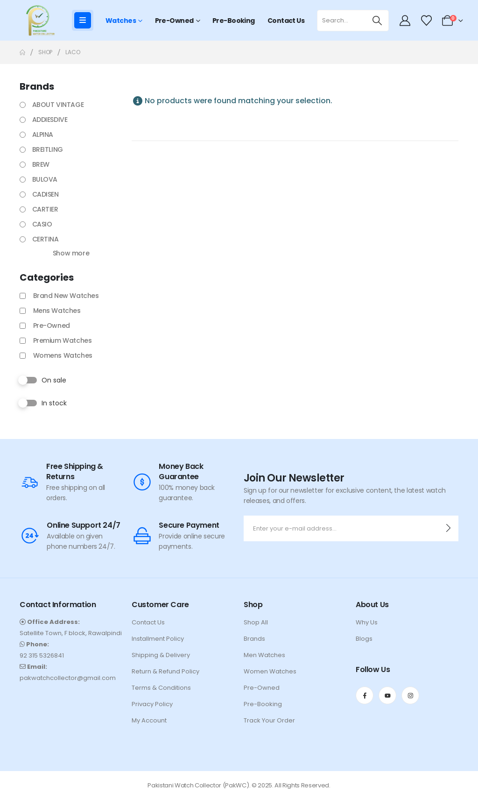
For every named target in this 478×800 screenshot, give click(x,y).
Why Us (367, 622)
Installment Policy (158, 638)
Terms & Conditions (161, 687)
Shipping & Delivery (161, 655)
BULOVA (44, 179)
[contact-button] (448, 528)
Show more (71, 253)
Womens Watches (62, 355)
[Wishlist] (426, 20)
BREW (40, 164)
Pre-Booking (233, 20)
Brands (254, 638)
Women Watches (270, 671)
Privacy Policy (152, 704)
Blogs (364, 638)
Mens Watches (57, 310)
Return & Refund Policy (165, 671)
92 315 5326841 (42, 655)
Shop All (256, 622)
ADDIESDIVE (50, 119)
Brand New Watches (66, 295)
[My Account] (405, 20)
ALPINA (42, 134)
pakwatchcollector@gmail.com (68, 677)
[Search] (377, 20)
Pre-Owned (174, 20)
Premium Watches (62, 340)
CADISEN (45, 194)
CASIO (42, 224)
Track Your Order (269, 720)
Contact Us (285, 20)
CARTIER (45, 209)
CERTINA (45, 239)
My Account (149, 720)
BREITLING (47, 149)
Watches (120, 20)
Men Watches (264, 655)
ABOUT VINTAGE (58, 104)
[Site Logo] (38, 20)
